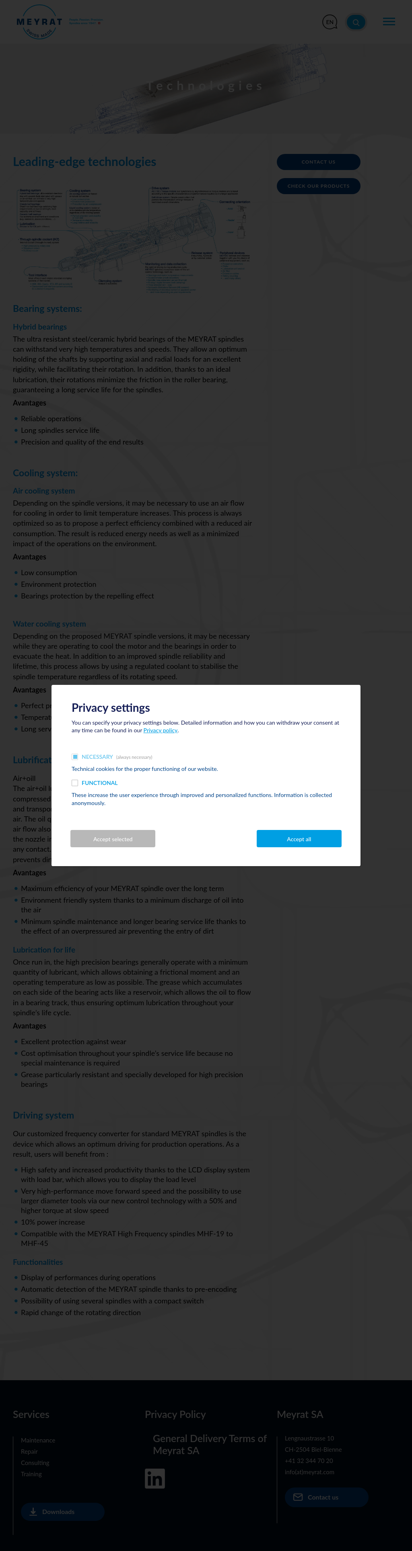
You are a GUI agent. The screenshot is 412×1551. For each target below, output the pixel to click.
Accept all (299, 839)
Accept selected (113, 839)
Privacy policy (161, 730)
